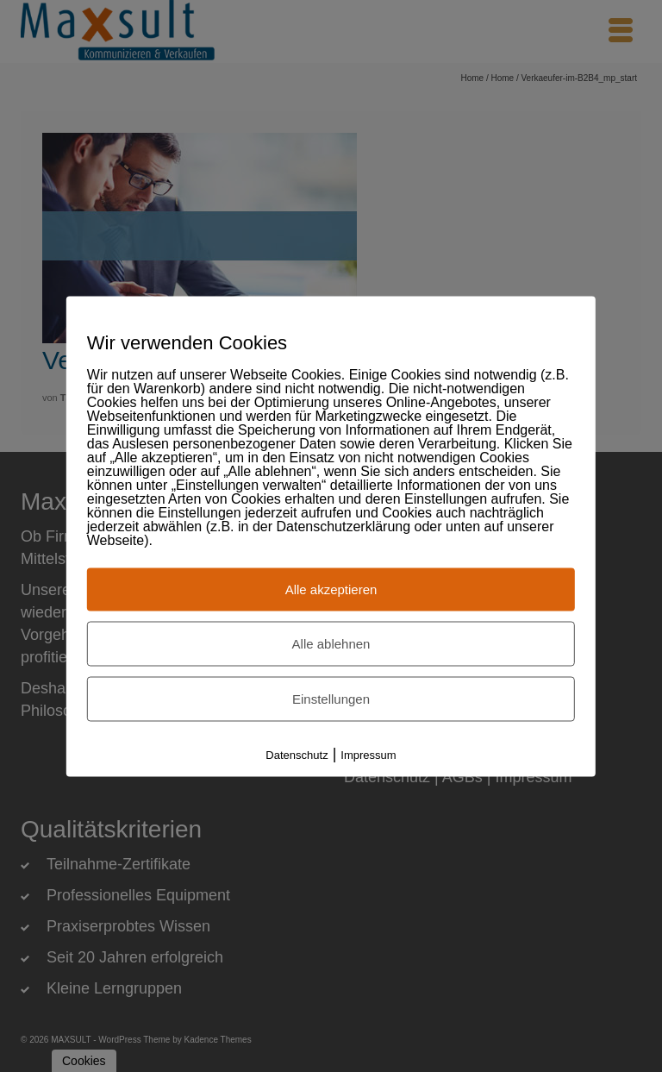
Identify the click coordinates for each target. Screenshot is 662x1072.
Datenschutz (296, 754)
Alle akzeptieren (331, 588)
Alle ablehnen (331, 643)
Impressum (368, 754)
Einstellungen (331, 698)
